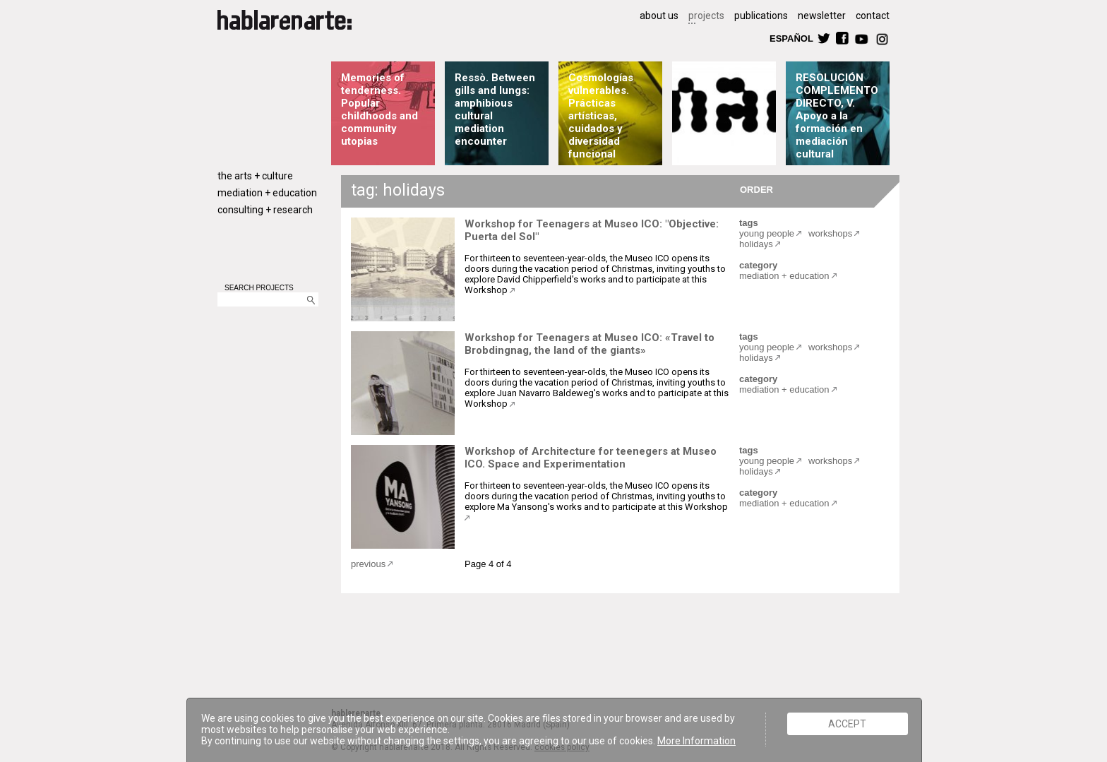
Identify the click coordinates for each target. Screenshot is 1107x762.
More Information (696, 740)
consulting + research (265, 209)
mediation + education (267, 192)
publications (761, 15)
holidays (756, 244)
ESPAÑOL (791, 37)
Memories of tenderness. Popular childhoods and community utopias (379, 109)
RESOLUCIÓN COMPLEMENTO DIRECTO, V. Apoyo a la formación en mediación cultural (837, 115)
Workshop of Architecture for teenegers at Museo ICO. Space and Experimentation (591, 457)
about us (659, 15)
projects (706, 15)
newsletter (822, 15)
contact (873, 15)
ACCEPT (847, 724)
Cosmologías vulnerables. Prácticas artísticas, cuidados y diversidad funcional (600, 115)
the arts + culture (255, 175)
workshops (830, 233)
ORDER (756, 189)
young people (766, 233)
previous (368, 564)
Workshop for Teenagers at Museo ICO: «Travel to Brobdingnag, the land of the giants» (589, 344)
